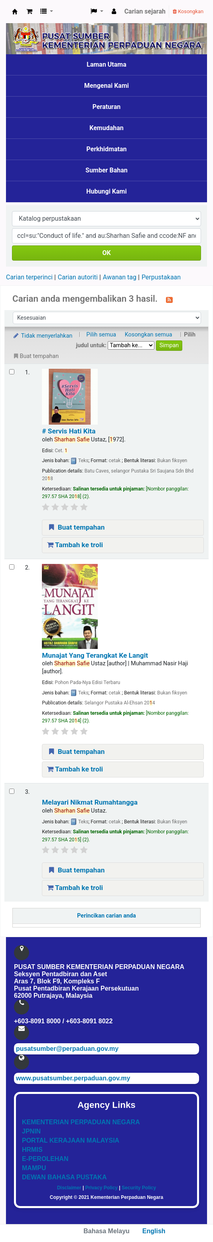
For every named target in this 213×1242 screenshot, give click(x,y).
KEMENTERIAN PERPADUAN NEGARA (81, 1122)
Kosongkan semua (148, 334)
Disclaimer (69, 1188)
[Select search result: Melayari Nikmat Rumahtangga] (11, 791)
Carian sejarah (145, 11)
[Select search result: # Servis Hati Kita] (11, 371)
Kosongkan (188, 11)
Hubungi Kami (106, 191)
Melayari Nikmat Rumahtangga (90, 802)
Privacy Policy (101, 1188)
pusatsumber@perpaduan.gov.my (67, 1048)
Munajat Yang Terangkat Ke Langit (95, 655)
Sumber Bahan (106, 170)
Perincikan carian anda (106, 915)
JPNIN (31, 1131)
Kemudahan (106, 128)
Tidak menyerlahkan (42, 335)
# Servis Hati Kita (68, 431)
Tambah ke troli (75, 545)
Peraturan (107, 107)
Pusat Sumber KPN (15, 11)
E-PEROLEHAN (45, 1158)
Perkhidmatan (107, 149)
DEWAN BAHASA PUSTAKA (64, 1177)
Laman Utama (106, 64)
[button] (29, 12)
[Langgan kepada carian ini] (169, 299)
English (154, 1231)
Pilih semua (101, 334)
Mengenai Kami (106, 85)
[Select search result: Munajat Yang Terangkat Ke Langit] (11, 567)
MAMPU (34, 1168)
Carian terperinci (29, 277)
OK (106, 253)
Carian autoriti (78, 277)
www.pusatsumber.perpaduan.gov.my (73, 1078)
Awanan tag (119, 277)
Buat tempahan (76, 527)
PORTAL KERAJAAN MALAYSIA (70, 1140)
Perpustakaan (161, 277)
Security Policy (139, 1188)
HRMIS (32, 1149)
